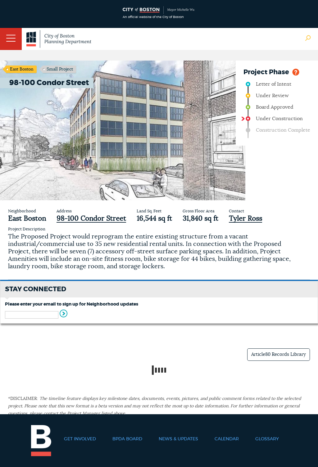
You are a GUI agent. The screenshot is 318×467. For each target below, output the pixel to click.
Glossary (267, 439)
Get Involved (80, 439)
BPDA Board (127, 439)
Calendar (227, 439)
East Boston (22, 69)
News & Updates (178, 439)
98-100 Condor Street (91, 218)
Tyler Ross (245, 218)
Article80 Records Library (278, 354)
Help (295, 71)
